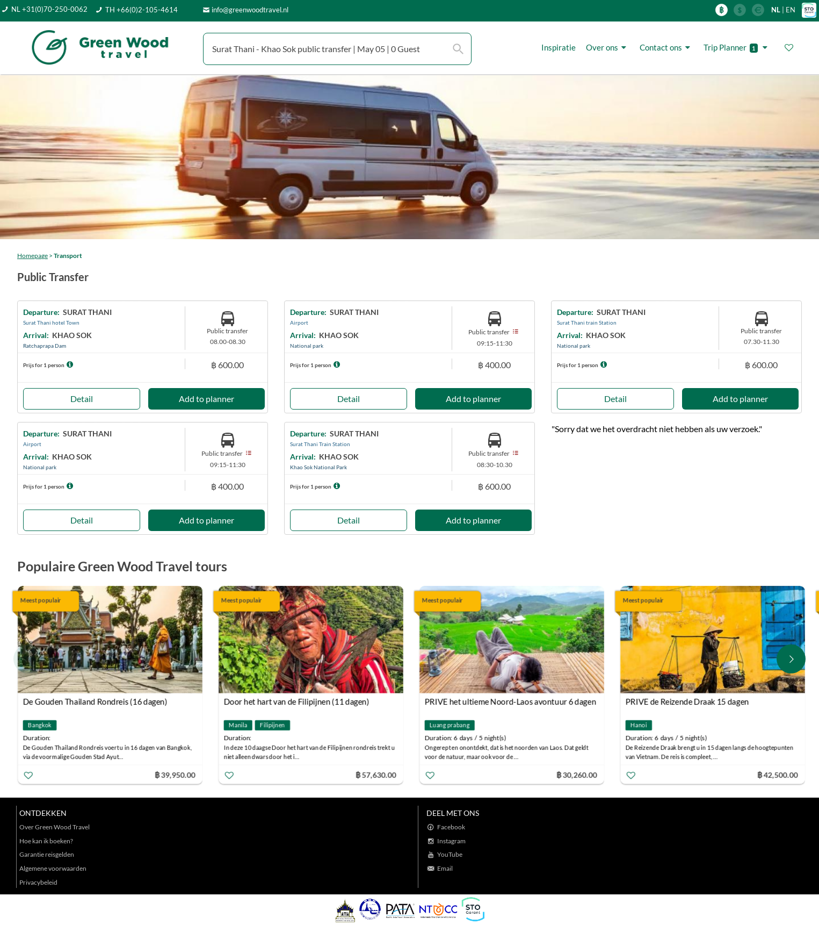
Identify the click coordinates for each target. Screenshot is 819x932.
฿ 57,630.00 (376, 774)
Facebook (451, 827)
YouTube (449, 854)
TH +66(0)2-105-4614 (141, 9)
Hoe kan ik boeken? (46, 841)
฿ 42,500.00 (778, 774)
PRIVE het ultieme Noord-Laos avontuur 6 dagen (511, 701)
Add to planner (206, 398)
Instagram (451, 841)
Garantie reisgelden (46, 854)
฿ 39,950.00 (175, 774)
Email (445, 868)
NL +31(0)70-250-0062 (49, 9)
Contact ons (666, 47)
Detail (81, 398)
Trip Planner (737, 47)
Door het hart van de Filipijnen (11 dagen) (297, 701)
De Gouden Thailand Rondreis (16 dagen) (96, 701)
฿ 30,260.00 (577, 774)
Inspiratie (558, 47)
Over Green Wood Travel (54, 827)
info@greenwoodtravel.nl (250, 9)
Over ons (607, 47)
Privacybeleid (38, 882)
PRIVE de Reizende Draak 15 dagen (688, 701)
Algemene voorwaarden (52, 868)
